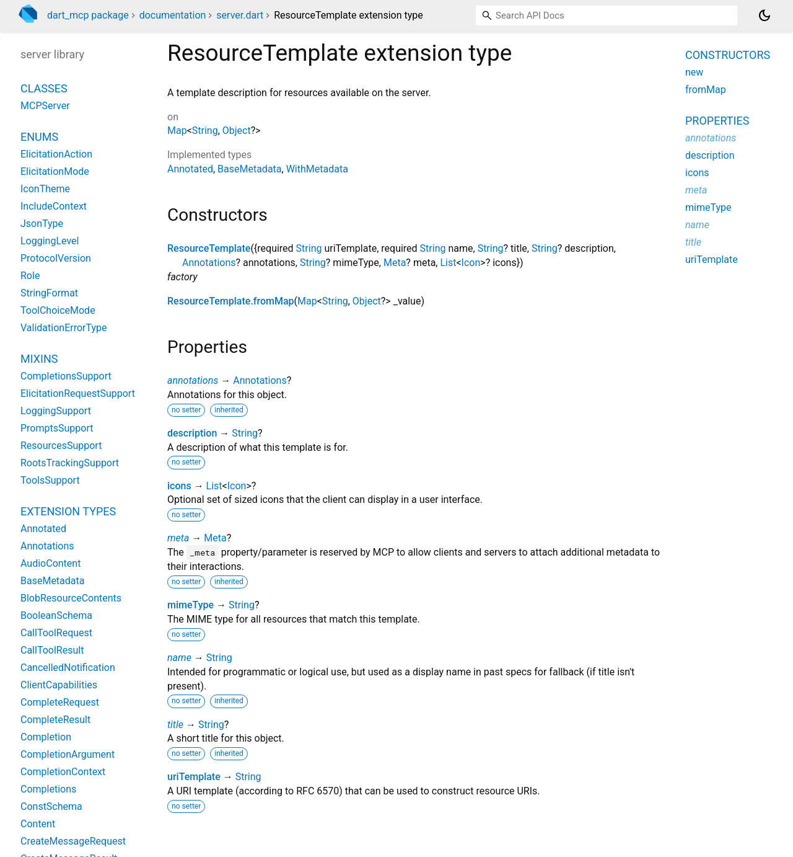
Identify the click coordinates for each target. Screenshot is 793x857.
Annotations (209, 263)
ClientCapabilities (58, 685)
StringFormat (49, 293)
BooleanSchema (56, 615)
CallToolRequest (56, 633)
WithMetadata (317, 169)
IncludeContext (53, 206)
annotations (192, 380)
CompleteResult (55, 720)
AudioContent (50, 563)
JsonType (41, 223)
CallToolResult (52, 650)
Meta (394, 263)
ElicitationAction (56, 154)
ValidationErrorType (63, 328)
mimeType (190, 605)
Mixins (39, 358)
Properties (717, 120)
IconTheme (45, 189)
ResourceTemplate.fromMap (230, 301)
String (205, 130)
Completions (48, 789)
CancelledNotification (67, 667)
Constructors (727, 54)
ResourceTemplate (208, 248)
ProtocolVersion (55, 258)
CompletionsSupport (66, 376)
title (175, 724)
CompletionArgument (67, 754)
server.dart (239, 15)
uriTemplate (194, 777)
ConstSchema (51, 806)
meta (178, 538)
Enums (39, 136)
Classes (44, 88)
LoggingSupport (55, 411)
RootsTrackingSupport (69, 463)
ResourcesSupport (61, 445)
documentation (172, 15)
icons (179, 486)
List (448, 263)
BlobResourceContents (70, 598)
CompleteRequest (59, 702)
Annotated (190, 169)
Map (177, 130)
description (192, 433)
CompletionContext (62, 772)
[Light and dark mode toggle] (764, 15)
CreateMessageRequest (73, 841)
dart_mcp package (88, 15)
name (179, 658)
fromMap (705, 89)
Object (236, 130)
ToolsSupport (50, 480)
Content (37, 824)
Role (30, 276)
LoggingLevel (49, 241)
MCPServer (45, 106)
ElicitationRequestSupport (77, 393)
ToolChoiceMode (57, 310)
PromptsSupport (56, 428)
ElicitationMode (54, 171)
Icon (471, 263)
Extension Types (68, 511)
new (694, 72)
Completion (45, 737)
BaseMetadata (249, 169)
